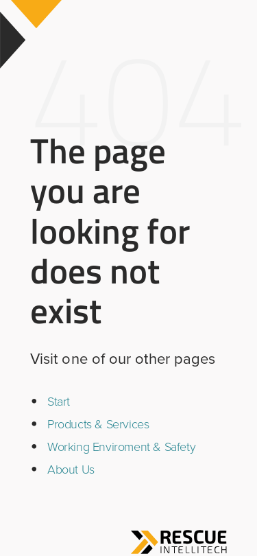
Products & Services (98, 424)
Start (58, 401)
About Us (71, 469)
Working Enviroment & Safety (121, 446)
